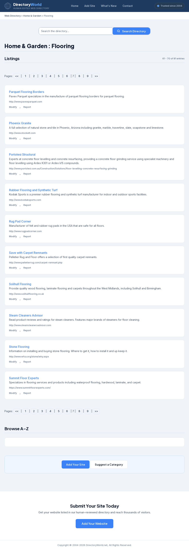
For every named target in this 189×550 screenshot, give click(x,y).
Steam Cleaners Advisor (26, 315)
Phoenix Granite (20, 123)
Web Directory (12, 15)
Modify (13, 106)
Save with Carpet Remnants (28, 253)
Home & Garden (32, 15)
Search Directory (131, 31)
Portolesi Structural (22, 154)
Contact (128, 5)
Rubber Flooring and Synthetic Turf (33, 190)
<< (16, 76)
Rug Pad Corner (20, 221)
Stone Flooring (19, 347)
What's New (109, 5)
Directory (27, 4)
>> (96, 76)
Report (27, 106)
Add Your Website (94, 523)
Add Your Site (75, 464)
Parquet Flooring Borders (26, 92)
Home (74, 5)
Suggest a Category (109, 464)
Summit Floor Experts (24, 378)
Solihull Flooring (20, 284)
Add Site (89, 5)
